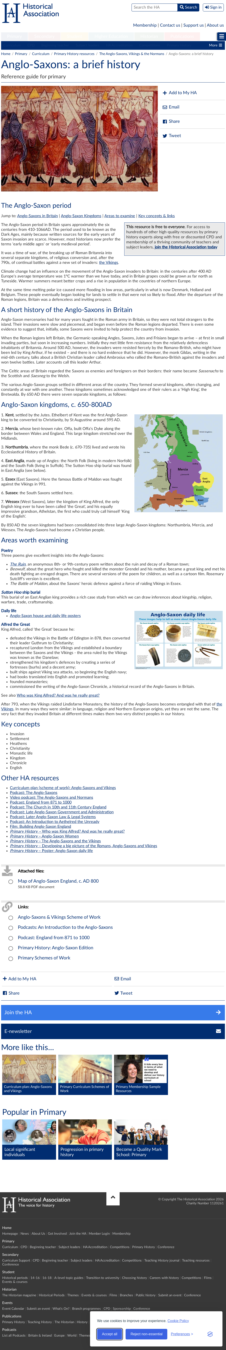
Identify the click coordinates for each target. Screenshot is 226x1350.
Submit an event (169, 1295)
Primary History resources (74, 54)
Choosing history (134, 1278)
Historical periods (15, 1278)
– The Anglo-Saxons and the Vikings (55, 841)
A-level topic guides (68, 1278)
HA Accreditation (119, 45)
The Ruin (18, 564)
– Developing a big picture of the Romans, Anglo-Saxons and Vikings (83, 846)
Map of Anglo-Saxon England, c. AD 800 (58, 881)
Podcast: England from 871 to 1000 (41, 802)
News (25, 1233)
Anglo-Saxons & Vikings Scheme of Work (59, 917)
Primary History (179, 45)
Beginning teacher (55, 45)
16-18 (47, 1278)
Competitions (149, 45)
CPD (31, 45)
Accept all (109, 1334)
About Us (38, 1233)
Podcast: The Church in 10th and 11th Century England (58, 807)
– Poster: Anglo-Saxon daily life (51, 851)
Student (74, 36)
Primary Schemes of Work (44, 958)
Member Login (99, 1233)
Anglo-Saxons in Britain (37, 216)
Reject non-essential (146, 1334)
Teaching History (40, 1322)
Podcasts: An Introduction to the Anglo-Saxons (65, 927)
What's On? (61, 1308)
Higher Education (111, 36)
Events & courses (15, 1282)
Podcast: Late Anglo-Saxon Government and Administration (62, 812)
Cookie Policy (178, 1321)
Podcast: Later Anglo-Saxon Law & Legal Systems (53, 817)
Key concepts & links (156, 216)
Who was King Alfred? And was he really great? (58, 696)
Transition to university (102, 1278)
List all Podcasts (14, 1335)
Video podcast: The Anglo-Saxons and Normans (51, 798)
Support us (193, 25)
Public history (146, 1295)
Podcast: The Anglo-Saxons (33, 793)
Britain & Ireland (40, 1335)
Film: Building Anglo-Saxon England (40, 827)
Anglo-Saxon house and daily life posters (45, 616)
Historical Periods (52, 1295)
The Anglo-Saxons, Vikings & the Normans (131, 54)
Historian (149, 36)
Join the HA (77, 1233)
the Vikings (108, 263)
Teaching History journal (161, 1260)
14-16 (35, 1278)
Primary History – (26, 832)
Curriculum (12, 45)
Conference (166, 1247)
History (82, 1322)
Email (170, 107)
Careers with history (164, 1278)
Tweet (171, 136)
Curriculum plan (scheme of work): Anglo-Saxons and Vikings (63, 788)
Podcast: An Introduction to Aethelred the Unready (54, 822)
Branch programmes (86, 1308)
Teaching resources (196, 1260)
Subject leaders (87, 45)
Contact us (170, 25)
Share (171, 121)
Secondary (44, 36)
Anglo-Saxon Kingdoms (81, 216)
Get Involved (57, 1233)
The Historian (64, 1322)
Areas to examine (119, 216)
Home (5, 54)
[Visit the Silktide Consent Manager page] (210, 1334)
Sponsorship (122, 1308)
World (71, 1335)
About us (215, 25)
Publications (182, 36)
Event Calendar (13, 1308)
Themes (73, 1295)
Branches (126, 1295)
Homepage (10, 1233)
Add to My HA (179, 93)
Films (208, 1278)
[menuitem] (14, 36)
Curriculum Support (16, 1260)
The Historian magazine (19, 1295)
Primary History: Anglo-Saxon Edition (55, 948)
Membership (145, 25)
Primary (14, 36)
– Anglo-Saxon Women (44, 836)
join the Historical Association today (186, 247)
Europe (59, 1335)
